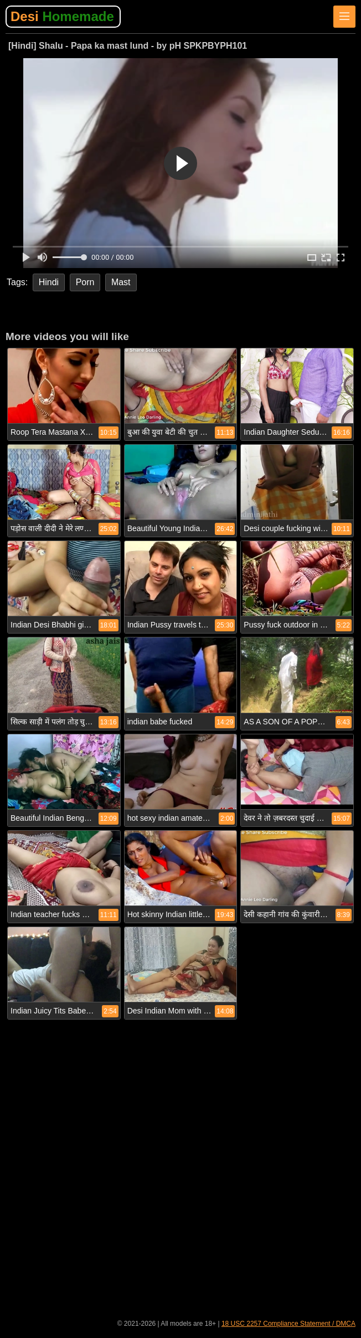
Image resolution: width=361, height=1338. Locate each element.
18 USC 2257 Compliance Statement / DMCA (288, 1323)
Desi (62, 16)
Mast (121, 282)
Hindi (49, 282)
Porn (85, 282)
